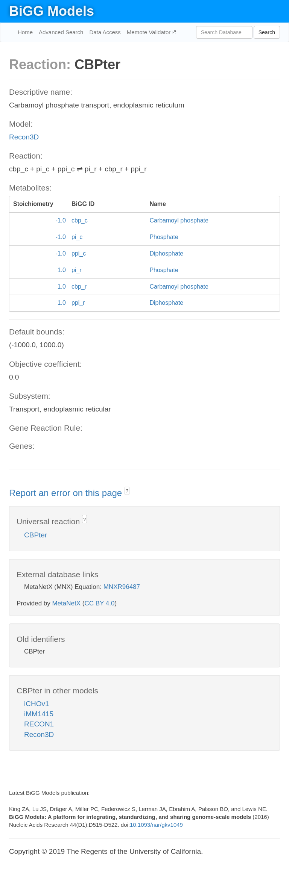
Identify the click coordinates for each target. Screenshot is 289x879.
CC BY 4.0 (99, 603)
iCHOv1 (36, 704)
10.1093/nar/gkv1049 (156, 825)
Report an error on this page (67, 493)
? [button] (127, 491)
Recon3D (24, 137)
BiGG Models (51, 11)
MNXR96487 (121, 586)
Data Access (104, 32)
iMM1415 (38, 714)
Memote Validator (149, 32)
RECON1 (39, 724)
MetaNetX (66, 603)
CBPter (35, 535)
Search (267, 32)
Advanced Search (61, 32)
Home (25, 32)
